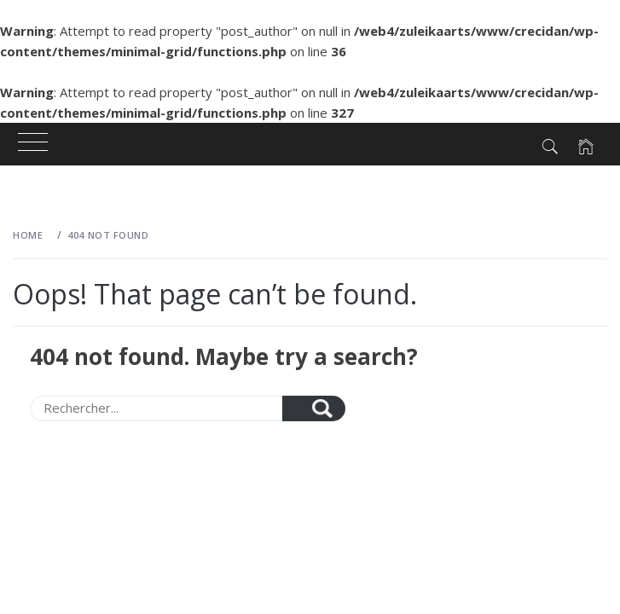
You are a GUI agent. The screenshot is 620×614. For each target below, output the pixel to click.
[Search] (156, 408)
